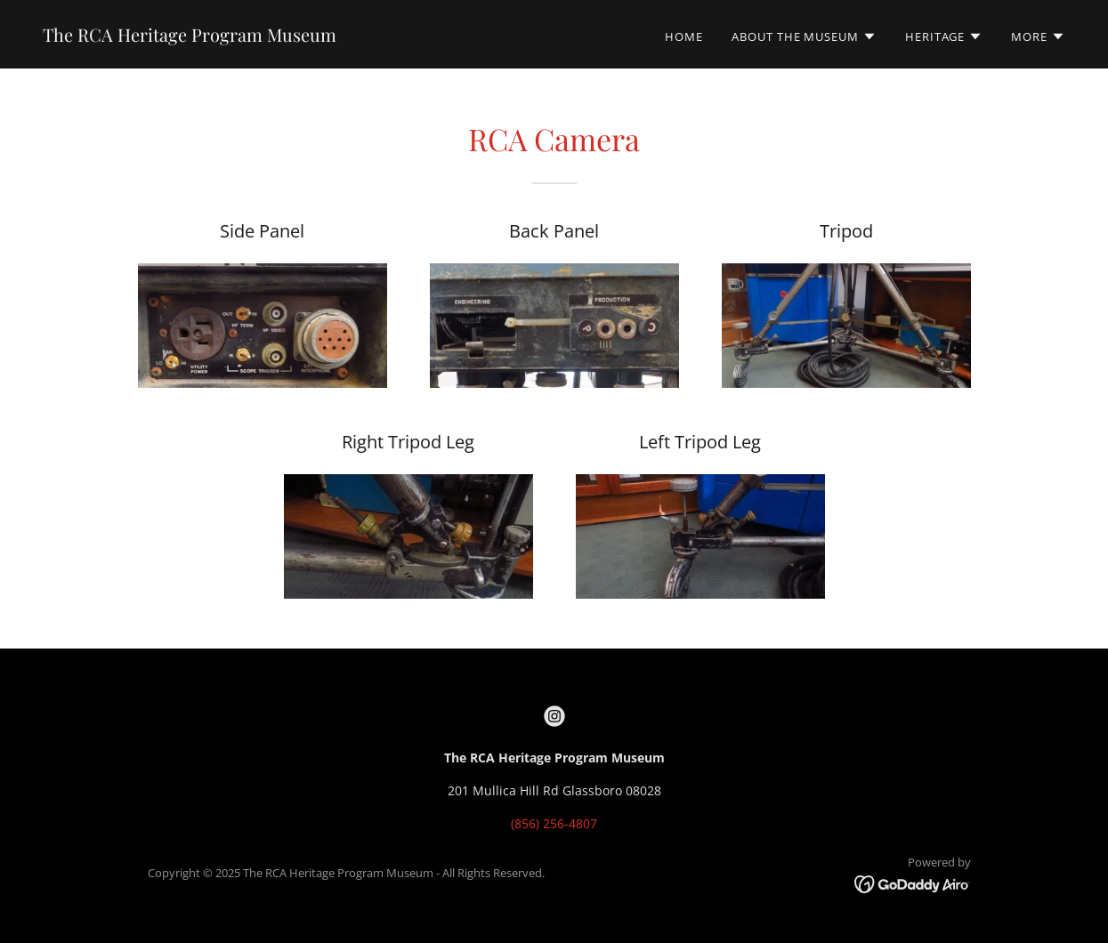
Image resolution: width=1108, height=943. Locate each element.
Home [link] (684, 36)
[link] (189, 36)
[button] (804, 36)
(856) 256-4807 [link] (554, 823)
